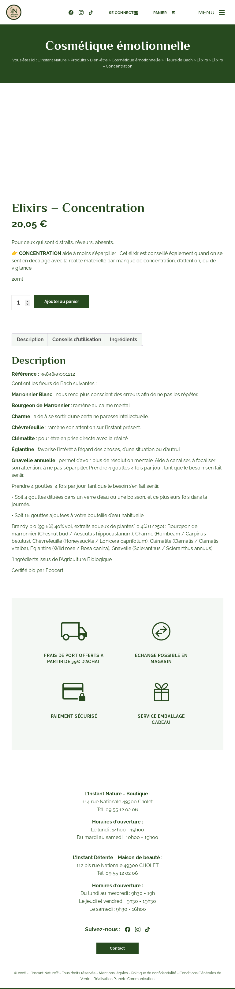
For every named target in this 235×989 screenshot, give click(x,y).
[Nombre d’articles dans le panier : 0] (154, 12)
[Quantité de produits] (21, 302)
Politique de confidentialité (153, 974)
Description (30, 339)
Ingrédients (123, 339)
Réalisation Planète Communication (124, 980)
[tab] (30, 339)
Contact (117, 948)
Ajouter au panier (67, 302)
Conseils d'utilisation (76, 339)
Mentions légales (113, 974)
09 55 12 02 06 (51, 12)
